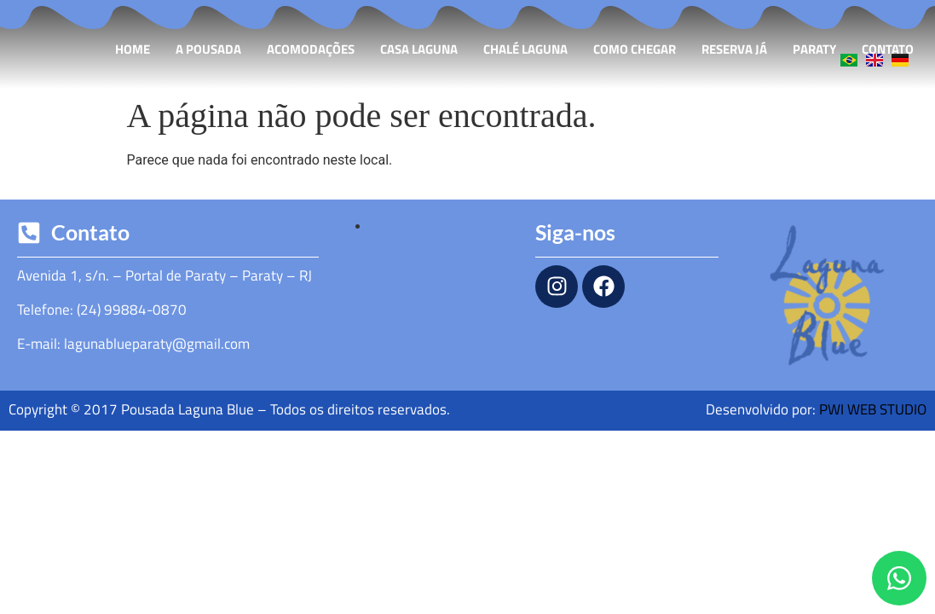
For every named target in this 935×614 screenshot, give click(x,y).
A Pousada (208, 49)
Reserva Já (734, 49)
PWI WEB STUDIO (872, 409)
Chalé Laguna (525, 49)
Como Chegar (634, 49)
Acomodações (311, 49)
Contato (888, 49)
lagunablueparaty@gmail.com (157, 344)
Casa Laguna (419, 49)
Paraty (814, 49)
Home (132, 49)
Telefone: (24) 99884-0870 (102, 309)
